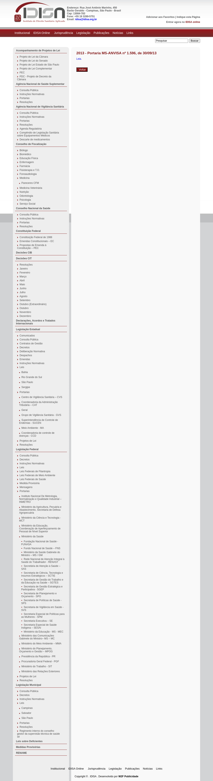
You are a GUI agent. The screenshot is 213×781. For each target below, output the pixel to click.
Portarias (25, 98)
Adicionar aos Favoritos (160, 17)
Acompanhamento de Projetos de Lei (38, 50)
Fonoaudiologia (28, 174)
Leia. (79, 58)
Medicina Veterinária (31, 188)
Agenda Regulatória (31, 128)
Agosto (23, 296)
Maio (22, 284)
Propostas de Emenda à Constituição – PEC (31, 247)
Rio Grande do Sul (31, 377)
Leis (22, 367)
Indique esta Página (188, 17)
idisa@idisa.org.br (86, 19)
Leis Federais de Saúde (33, 479)
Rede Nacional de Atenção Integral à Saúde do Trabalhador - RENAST (42, 561)
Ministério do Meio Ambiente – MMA (41, 643)
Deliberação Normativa (32, 351)
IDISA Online (42, 33)
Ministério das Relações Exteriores (40, 671)
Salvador (26, 713)
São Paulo (27, 382)
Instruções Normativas (32, 94)
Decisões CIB (24, 252)
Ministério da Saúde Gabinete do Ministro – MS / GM (40, 554)
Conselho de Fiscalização (31, 144)
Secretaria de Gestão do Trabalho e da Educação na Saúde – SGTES (42, 581)
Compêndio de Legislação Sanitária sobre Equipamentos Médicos (38, 134)
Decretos (25, 347)
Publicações (101, 33)
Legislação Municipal (28, 684)
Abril (22, 280)
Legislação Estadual (28, 329)
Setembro (25, 300)
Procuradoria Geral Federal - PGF (40, 661)
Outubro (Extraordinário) (33, 304)
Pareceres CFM (30, 183)
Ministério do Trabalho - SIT (36, 666)
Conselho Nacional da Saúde (33, 208)
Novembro (25, 312)
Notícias (118, 33)
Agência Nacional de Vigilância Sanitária (40, 106)
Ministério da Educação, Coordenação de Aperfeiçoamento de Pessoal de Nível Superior (40, 528)
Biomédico (25, 154)
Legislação (83, 33)
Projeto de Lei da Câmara (34, 56)
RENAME (21, 752)
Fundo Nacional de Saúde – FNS (42, 548)
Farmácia (25, 166)
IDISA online (193, 22)
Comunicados (27, 335)
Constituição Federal (28, 231)
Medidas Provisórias (28, 747)
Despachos (26, 355)
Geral (24, 410)
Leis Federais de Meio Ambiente (37, 475)
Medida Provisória (30, 483)
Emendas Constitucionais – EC (37, 241)
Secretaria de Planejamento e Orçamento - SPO (39, 595)
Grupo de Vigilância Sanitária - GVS (41, 415)
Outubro (24, 308)
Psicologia (25, 199)
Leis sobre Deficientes (29, 741)
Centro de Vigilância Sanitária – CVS (41, 397)
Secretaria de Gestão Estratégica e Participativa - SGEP (42, 588)
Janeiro (24, 268)
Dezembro (25, 316)
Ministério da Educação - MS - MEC (43, 631)
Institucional (22, 33)
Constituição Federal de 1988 (36, 237)
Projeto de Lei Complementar (36, 68)
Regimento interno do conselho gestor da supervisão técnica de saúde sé (38, 733)
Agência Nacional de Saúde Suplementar (40, 84)
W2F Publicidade (128, 776)
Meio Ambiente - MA (32, 427)
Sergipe (25, 387)
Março (23, 276)
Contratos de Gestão (31, 343)
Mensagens (26, 487)
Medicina (25, 178)
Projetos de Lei (28, 440)
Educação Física (29, 158)
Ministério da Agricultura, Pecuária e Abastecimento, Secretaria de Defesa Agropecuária (40, 509)
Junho (23, 288)
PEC (22, 72)
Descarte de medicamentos (35, 139)
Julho (23, 292)
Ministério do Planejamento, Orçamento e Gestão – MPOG (36, 650)
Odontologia (26, 195)
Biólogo (24, 150)
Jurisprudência (63, 33)
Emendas (25, 359)
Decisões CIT (24, 258)
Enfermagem (27, 162)
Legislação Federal (27, 449)
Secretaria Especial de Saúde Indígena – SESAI (39, 626)
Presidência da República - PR (38, 656)
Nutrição (24, 191)
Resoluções (26, 102)
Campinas (27, 708)
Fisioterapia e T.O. (30, 170)
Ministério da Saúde (32, 536)
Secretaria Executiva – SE (38, 620)
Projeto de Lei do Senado (34, 60)
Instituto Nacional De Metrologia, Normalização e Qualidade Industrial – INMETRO (40, 499)
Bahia (24, 372)
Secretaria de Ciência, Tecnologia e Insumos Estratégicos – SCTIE (42, 574)
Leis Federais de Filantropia (35, 471)
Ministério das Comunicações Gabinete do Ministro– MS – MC (37, 637)
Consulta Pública (29, 90)
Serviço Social (27, 203)
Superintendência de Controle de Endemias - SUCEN (38, 421)
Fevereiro (25, 272)
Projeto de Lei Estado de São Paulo (39, 64)
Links (129, 33)
